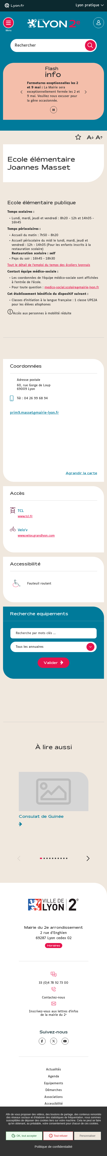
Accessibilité (54, 1103)
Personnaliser (87, 1135)
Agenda (53, 1076)
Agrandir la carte (81, 473)
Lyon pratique (90, 5)
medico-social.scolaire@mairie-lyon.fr (72, 287)
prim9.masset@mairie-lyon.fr (34, 413)
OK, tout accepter (24, 1135)
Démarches (53, 1090)
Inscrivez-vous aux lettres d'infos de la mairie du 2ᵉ (53, 1013)
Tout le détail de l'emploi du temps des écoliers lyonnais (48, 265)
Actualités (53, 1069)
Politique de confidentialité (53, 1146)
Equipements (53, 1083)
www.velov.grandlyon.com (36, 535)
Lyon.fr (17, 5)
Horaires (53, 945)
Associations (53, 1097)
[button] (21, 92)
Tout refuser (58, 1135)
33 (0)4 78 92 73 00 (53, 982)
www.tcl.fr (25, 516)
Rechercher (25, 45)
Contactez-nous (53, 997)
